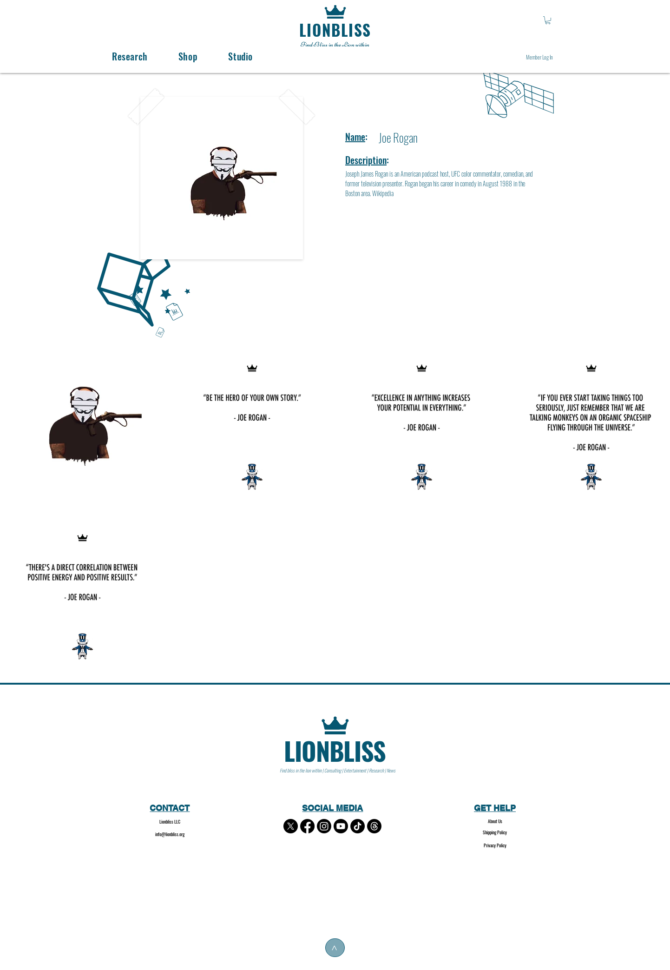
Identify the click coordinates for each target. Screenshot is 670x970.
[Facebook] (307, 826)
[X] (290, 826)
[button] (547, 20)
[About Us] (495, 821)
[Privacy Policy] (495, 845)
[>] (335, 947)
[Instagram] (324, 826)
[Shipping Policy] (495, 832)
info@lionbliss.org (169, 834)
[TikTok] (357, 826)
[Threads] (374, 826)
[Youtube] (341, 826)
